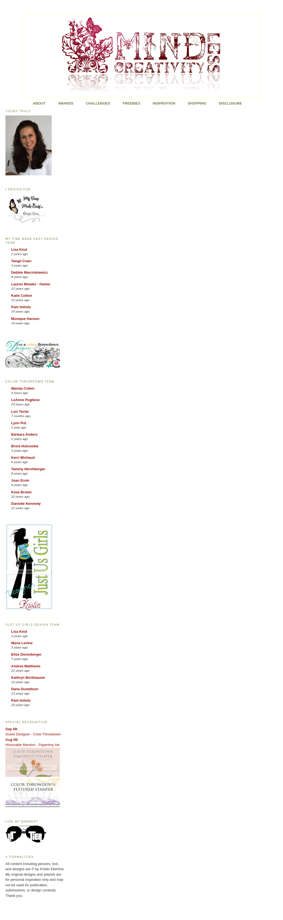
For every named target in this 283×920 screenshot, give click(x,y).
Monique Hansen (25, 319)
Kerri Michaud (23, 458)
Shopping (197, 103)
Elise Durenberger (26, 654)
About (39, 103)
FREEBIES (131, 103)
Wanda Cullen (22, 388)
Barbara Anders (24, 434)
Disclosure (230, 103)
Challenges (98, 103)
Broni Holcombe (24, 446)
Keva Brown (21, 492)
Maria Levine (22, 643)
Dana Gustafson (24, 689)
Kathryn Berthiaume (28, 678)
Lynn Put (18, 423)
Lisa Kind (19, 249)
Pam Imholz (21, 307)
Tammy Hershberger (28, 469)
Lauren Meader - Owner (30, 284)
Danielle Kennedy (26, 504)
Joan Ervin (20, 480)
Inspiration (164, 103)
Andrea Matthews (26, 666)
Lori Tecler (20, 411)
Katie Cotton (21, 296)
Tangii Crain (21, 261)
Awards (65, 103)
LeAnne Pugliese (25, 400)
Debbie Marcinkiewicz (29, 272)
